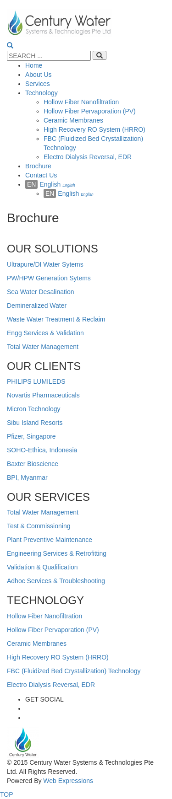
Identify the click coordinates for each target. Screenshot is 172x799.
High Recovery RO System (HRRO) (58, 657)
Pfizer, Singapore (31, 436)
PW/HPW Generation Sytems (49, 278)
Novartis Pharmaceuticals (43, 395)
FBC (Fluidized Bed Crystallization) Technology (74, 671)
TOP (6, 794)
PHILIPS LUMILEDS (36, 381)
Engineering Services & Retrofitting (56, 553)
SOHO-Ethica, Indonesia (42, 450)
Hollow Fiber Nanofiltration (44, 616)
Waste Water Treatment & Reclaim (56, 319)
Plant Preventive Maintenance (49, 539)
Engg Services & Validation (45, 333)
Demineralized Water (37, 305)
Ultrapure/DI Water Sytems (45, 264)
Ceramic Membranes (37, 643)
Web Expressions (67, 780)
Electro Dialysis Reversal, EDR (51, 684)
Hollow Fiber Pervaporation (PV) (53, 629)
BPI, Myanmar (27, 477)
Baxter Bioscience (32, 463)
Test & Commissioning (39, 526)
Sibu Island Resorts (34, 422)
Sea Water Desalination (40, 291)
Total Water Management (42, 346)
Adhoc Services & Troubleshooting (56, 581)
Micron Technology (33, 409)
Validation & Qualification (42, 567)
